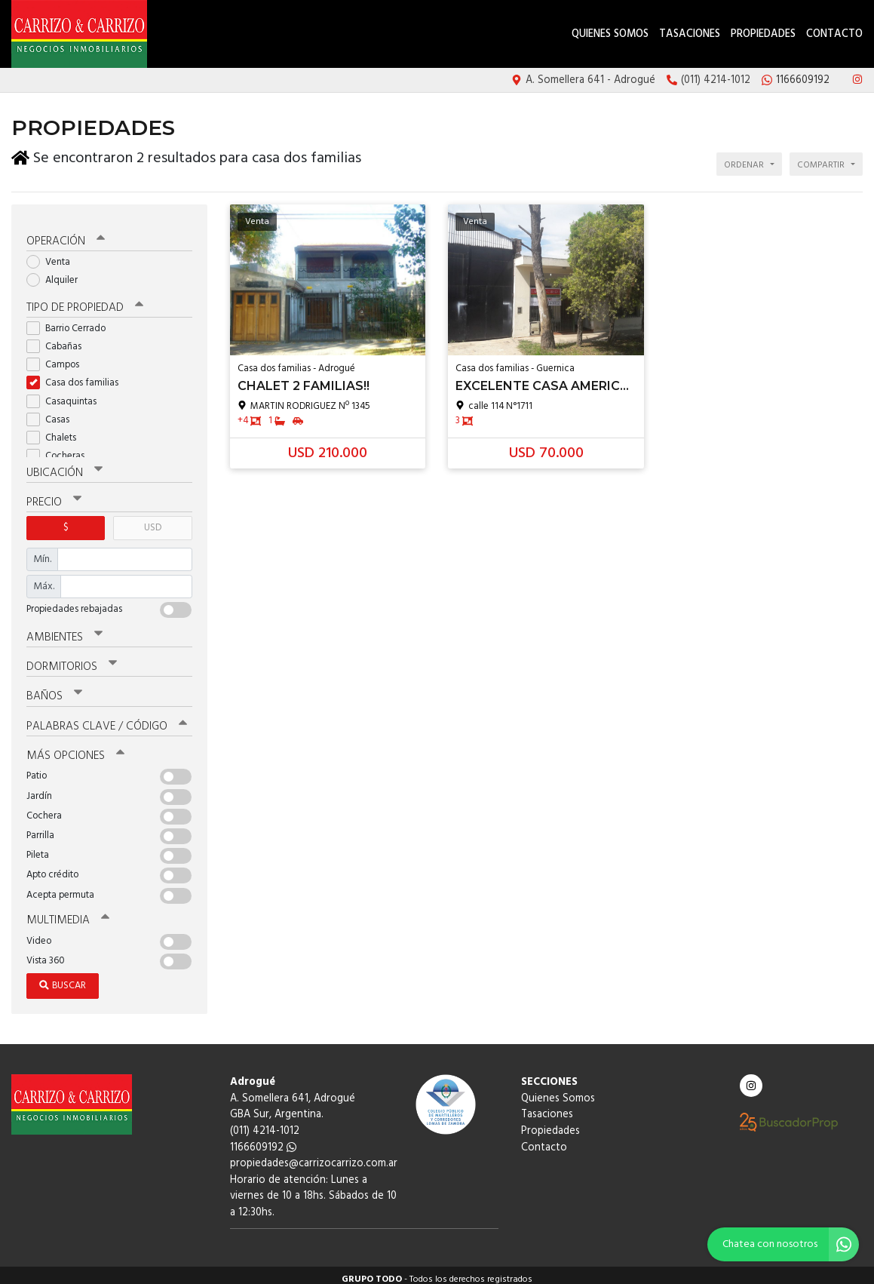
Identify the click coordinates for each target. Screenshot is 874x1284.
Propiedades (763, 34)
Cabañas (58, 340)
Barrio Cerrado (70, 322)
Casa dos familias (77, 377)
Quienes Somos (610, 34)
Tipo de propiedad (84, 302)
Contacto (834, 34)
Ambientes (64, 631)
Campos (57, 359)
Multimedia (67, 913)
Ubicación (64, 467)
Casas (52, 414)
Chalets (56, 432)
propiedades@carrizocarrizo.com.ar (313, 1156)
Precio (53, 496)
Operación (65, 235)
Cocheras (60, 450)
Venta (53, 256)
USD (152, 522)
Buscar (62, 978)
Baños (54, 689)
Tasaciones (689, 34)
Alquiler (56, 274)
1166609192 (263, 1139)
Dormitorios (71, 660)
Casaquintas (66, 395)
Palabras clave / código (106, 719)
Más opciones (75, 748)
